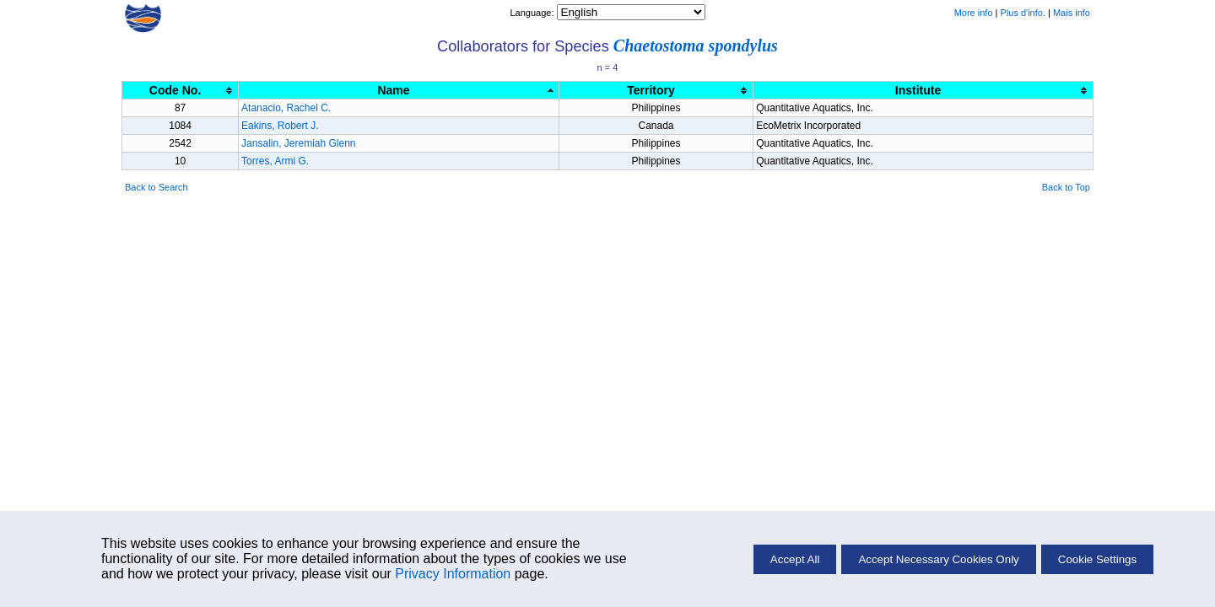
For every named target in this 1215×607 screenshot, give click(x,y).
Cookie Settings (1097, 559)
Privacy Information (452, 574)
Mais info (1071, 13)
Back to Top (1066, 187)
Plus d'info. (1023, 13)
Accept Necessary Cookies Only (938, 559)
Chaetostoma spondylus (695, 45)
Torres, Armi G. (275, 161)
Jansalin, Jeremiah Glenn (298, 143)
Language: (533, 13)
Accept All (795, 559)
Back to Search (156, 187)
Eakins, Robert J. (279, 126)
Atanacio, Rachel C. (286, 108)
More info (973, 13)
